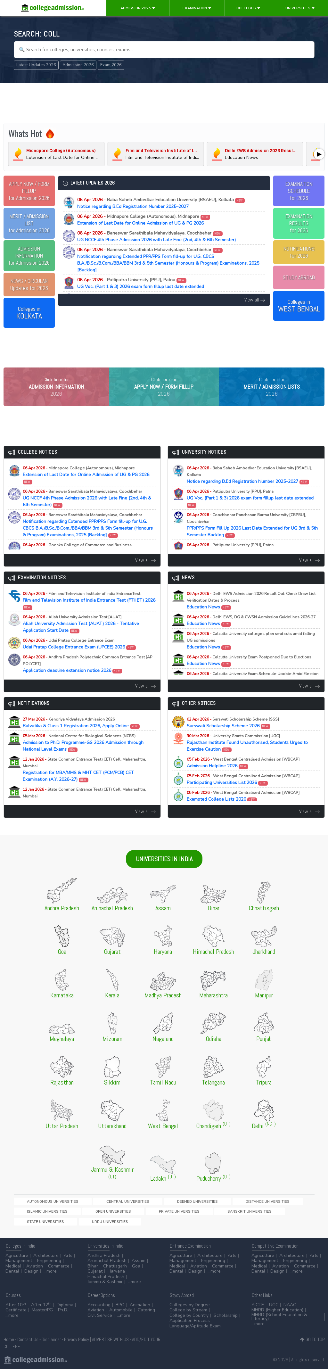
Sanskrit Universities (83, 1222)
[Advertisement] (164, 101)
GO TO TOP (312, 1340)
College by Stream (188, 1311)
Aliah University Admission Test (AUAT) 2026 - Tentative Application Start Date (81, 632)
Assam (138, 1262)
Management (18, 1262)
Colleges (248, 8)
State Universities (129, 1222)
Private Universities (35, 1222)
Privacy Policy (76, 1340)
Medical (13, 1267)
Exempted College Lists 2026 (243, 805)
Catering (146, 1311)
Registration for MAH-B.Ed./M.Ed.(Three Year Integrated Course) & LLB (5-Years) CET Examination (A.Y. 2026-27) (88, 808)
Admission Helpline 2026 (243, 772)
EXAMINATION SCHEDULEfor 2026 (298, 191)
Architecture (46, 1256)
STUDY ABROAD (299, 277)
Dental (12, 1272)
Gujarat (94, 1272)
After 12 (41, 1306)
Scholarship (226, 1316)
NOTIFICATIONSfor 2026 (299, 252)
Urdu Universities (171, 1222)
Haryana (116, 1272)
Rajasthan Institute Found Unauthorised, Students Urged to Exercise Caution (247, 751)
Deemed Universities (141, 1211)
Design (31, 1272)
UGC (273, 1306)
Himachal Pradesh (105, 1278)
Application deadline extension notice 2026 (87, 673)
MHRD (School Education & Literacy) (279, 1318)
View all (254, 299)
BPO (120, 1306)
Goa (136, 1267)
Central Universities (93, 1211)
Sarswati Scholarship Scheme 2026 (233, 732)
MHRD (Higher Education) (277, 1311)
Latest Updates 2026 (36, 65)
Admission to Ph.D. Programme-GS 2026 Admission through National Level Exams (83, 751)
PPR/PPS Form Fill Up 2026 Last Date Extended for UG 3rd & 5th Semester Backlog (252, 534)
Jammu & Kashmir (105, 1283)
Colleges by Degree (189, 1306)
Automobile (121, 1311)
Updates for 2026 (29, 284)
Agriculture (16, 1256)
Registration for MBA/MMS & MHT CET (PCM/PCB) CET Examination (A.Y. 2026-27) (84, 778)
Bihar (92, 1267)
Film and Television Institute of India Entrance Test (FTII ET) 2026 (89, 609)
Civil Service (99, 1316)
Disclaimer (51, 1340)
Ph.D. (63, 1311)
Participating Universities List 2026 (243, 788)
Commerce (59, 1267)
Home (9, 1340)
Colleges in (29, 313)
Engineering (49, 1262)
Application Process (189, 1322)
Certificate (16, 1311)
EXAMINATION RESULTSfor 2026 (298, 223)
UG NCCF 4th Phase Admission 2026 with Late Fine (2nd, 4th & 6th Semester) (156, 236)
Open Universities (280, 1211)
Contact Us (27, 1340)
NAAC (289, 1306)
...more (50, 1272)
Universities (300, 8)
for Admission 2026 (29, 191)
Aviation (34, 1267)
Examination (197, 8)
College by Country (189, 1316)
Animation (140, 1306)
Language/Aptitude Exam (195, 1327)
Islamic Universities (236, 1211)
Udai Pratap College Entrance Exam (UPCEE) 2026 (79, 653)
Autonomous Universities (41, 1211)
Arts (68, 1256)
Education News (251, 609)
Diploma (65, 1306)
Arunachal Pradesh (107, 1262)
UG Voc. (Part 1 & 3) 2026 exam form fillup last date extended (140, 283)
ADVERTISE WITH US (110, 1340)
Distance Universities (189, 1211)
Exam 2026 (111, 65)
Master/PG (42, 1311)
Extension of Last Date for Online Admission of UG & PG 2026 (143, 219)
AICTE (257, 1306)
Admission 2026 (137, 8)
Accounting (99, 1306)
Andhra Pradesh (103, 1256)
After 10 (15, 1306)
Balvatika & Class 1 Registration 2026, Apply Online (81, 732)
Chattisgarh (115, 1267)
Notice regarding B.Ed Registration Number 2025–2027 (161, 203)
